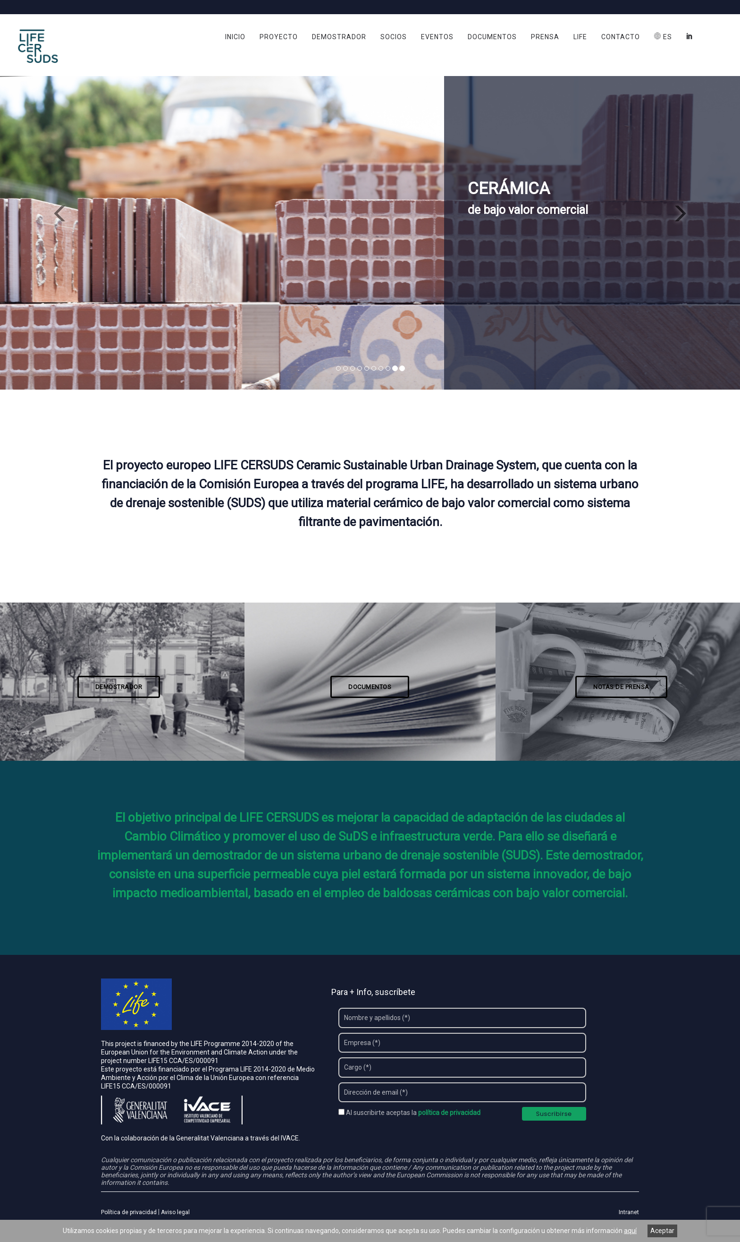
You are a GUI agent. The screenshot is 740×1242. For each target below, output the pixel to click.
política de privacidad (449, 1112)
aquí (630, 1230)
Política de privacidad (129, 1212)
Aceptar (662, 1230)
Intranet (629, 1212)
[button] (55, 209)
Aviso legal (175, 1212)
